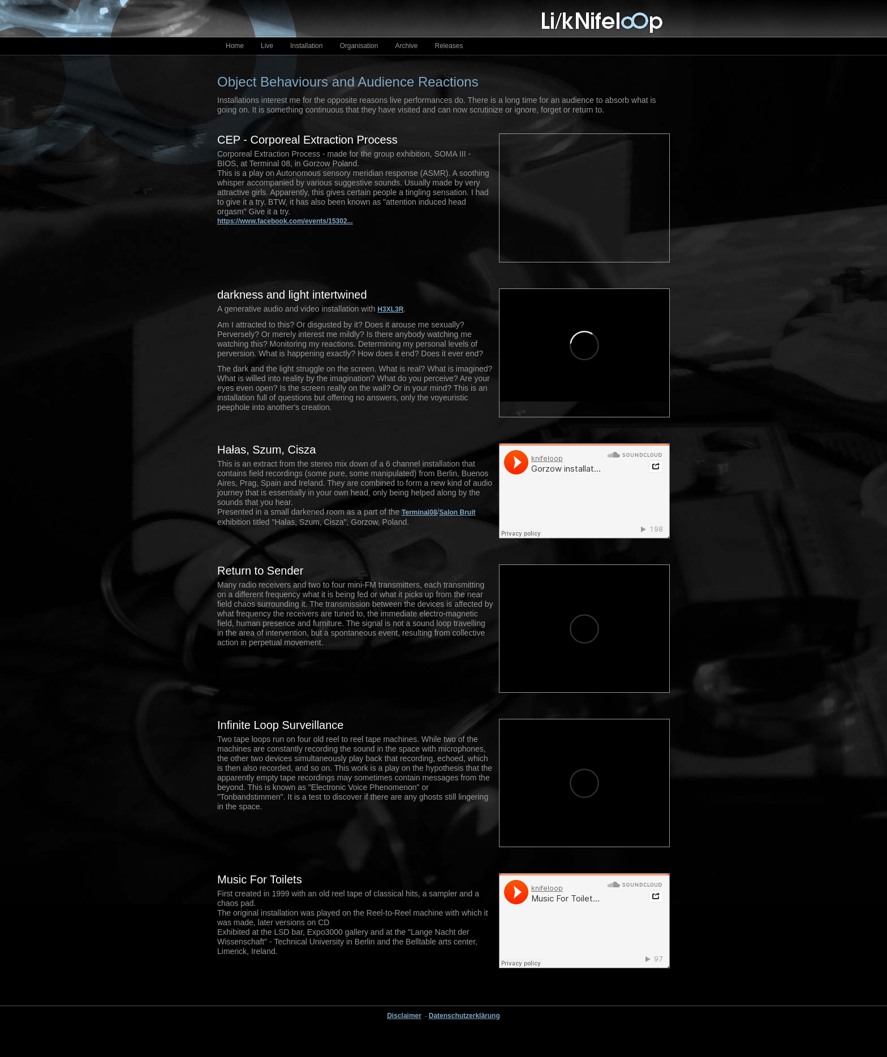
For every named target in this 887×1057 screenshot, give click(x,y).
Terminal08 (419, 512)
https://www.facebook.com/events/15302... (285, 221)
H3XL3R (390, 309)
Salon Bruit (457, 512)
